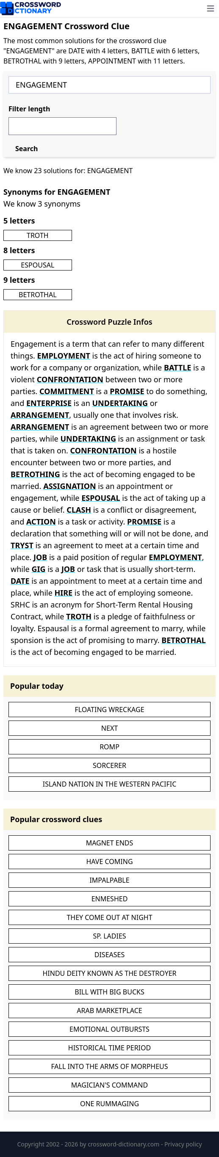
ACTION (41, 521)
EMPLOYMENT (63, 356)
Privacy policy (183, 1144)
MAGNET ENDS (109, 843)
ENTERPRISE (49, 403)
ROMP (109, 746)
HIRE (64, 593)
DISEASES (109, 954)
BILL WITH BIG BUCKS (109, 992)
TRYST (22, 545)
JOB (40, 557)
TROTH (38, 235)
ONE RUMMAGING (109, 1103)
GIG (38, 569)
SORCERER (109, 765)
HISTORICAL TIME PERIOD (109, 1047)
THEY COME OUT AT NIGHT (109, 917)
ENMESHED (109, 898)
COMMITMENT (66, 391)
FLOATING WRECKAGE (109, 709)
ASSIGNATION (69, 486)
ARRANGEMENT (40, 415)
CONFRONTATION (70, 379)
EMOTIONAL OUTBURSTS (109, 1029)
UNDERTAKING (120, 403)
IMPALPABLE (109, 880)
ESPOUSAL (37, 265)
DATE (20, 581)
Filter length (29, 108)
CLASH (79, 510)
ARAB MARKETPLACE (109, 1010)
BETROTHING (35, 474)
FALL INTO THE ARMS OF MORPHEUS (109, 1066)
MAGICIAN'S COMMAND (109, 1085)
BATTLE (177, 367)
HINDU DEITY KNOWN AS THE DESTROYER (109, 973)
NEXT (109, 728)
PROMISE (127, 391)
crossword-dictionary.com (124, 1144)
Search (26, 148)
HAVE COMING (109, 861)
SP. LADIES (109, 936)
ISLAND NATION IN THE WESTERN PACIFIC (110, 784)
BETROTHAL (38, 294)
